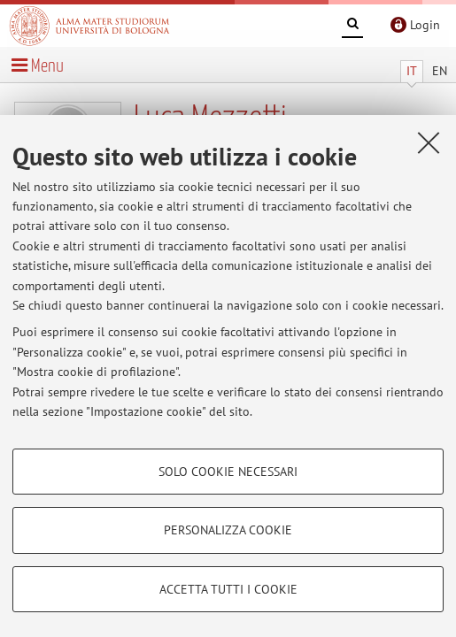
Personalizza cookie (228, 530)
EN (439, 71)
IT (411, 71)
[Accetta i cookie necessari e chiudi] (428, 142)
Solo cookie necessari (228, 472)
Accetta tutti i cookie (228, 589)
